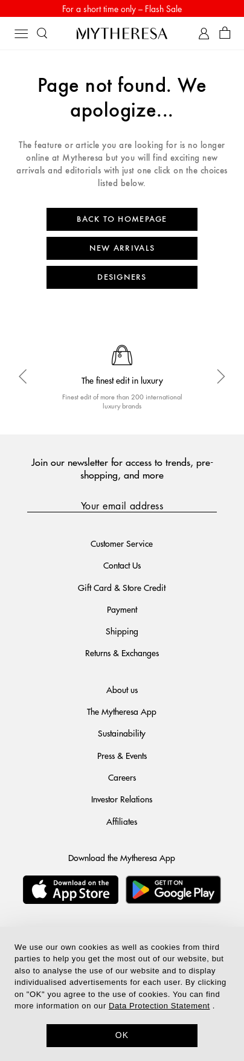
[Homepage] (122, 33)
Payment (122, 609)
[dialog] (122, 994)
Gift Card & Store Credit (121, 587)
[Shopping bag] (225, 33)
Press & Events (122, 755)
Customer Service (122, 543)
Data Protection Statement (159, 1005)
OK (122, 1035)
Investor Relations (121, 799)
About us (122, 689)
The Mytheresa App (121, 711)
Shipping (122, 631)
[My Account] (203, 33)
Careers (122, 777)
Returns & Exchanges (122, 653)
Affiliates (121, 821)
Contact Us (122, 565)
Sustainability (122, 733)
